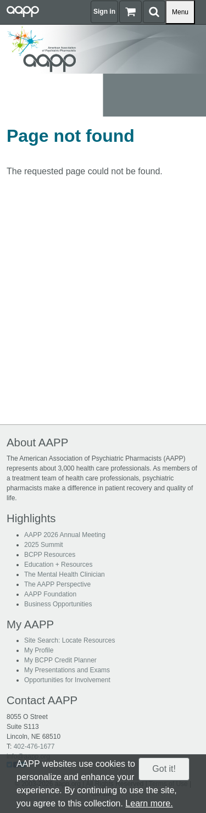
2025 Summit (43, 545)
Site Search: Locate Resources (69, 640)
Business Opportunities (58, 604)
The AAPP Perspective (57, 584)
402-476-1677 (34, 746)
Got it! (164, 768)
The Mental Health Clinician (64, 574)
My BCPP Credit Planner (60, 660)
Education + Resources (58, 564)
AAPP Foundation (50, 594)
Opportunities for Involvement (67, 680)
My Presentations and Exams (67, 670)
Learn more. (148, 803)
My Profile (38, 650)
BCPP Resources (49, 554)
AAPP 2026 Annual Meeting (64, 535)
